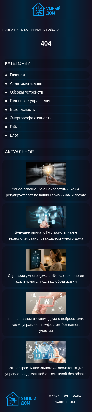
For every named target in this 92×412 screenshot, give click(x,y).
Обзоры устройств (26, 92)
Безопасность (22, 109)
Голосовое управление (31, 101)
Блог (14, 135)
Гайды (15, 127)
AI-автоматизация (26, 83)
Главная (17, 75)
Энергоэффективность (30, 118)
